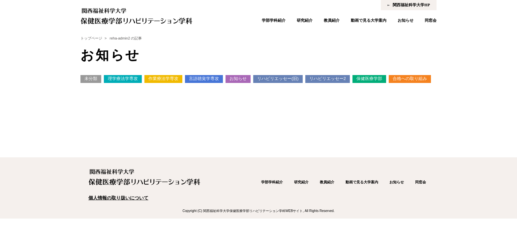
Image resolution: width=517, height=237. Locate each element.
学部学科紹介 (274, 20)
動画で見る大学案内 (368, 20)
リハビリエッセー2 (327, 78)
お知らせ (405, 20)
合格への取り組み (410, 78)
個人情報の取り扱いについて (118, 198)
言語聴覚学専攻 (204, 78)
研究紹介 (305, 20)
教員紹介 (332, 20)
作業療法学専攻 (163, 78)
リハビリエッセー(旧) (278, 78)
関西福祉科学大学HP (411, 5)
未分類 (90, 78)
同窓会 (431, 20)
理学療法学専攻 (123, 78)
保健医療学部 (369, 78)
